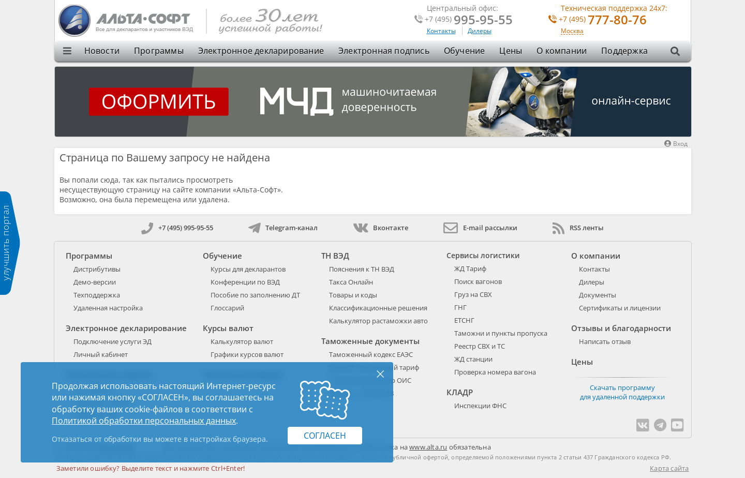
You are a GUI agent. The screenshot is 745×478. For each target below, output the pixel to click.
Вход (676, 143)
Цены (510, 50)
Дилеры (479, 30)
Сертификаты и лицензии (620, 307)
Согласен (325, 435)
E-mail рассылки (480, 227)
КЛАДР (459, 392)
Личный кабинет (100, 354)
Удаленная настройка (108, 307)
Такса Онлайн (351, 282)
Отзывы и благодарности (621, 328)
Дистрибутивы (97, 269)
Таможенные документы (370, 341)
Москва (572, 31)
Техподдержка (96, 295)
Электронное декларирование (261, 50)
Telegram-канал (283, 227)
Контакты (441, 30)
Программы (159, 50)
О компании (562, 50)
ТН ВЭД (335, 255)
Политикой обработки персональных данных (144, 420)
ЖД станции (473, 359)
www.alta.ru (428, 447)
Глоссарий (227, 307)
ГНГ (460, 307)
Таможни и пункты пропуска (500, 333)
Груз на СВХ (473, 294)
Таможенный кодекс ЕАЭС (371, 354)
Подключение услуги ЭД (112, 341)
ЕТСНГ (464, 320)
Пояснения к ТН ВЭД (361, 269)
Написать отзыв (605, 341)
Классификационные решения (378, 307)
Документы (597, 295)
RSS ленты (578, 227)
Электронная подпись (383, 50)
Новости (102, 50)
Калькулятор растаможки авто (378, 320)
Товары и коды (353, 295)
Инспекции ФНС (480, 405)
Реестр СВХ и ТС (479, 346)
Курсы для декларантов (248, 269)
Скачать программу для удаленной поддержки (622, 392)
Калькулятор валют (242, 341)
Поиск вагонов (478, 281)
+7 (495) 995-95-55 (177, 227)
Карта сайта (669, 468)
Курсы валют (228, 328)
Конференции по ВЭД (245, 282)
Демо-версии (94, 282)
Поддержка (624, 50)
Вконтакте (380, 227)
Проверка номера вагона (495, 372)
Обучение (464, 50)
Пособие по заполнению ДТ (255, 295)
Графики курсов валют (247, 354)
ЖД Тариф (470, 268)
